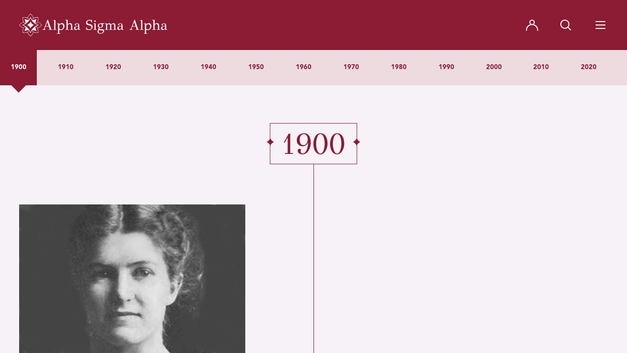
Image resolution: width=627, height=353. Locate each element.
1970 (351, 67)
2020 (589, 67)
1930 (161, 67)
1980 (399, 67)
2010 (541, 67)
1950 (256, 67)
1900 (18, 67)
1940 (208, 67)
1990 (446, 67)
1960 (304, 67)
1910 (66, 67)
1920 (113, 67)
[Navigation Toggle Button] (600, 25)
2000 (494, 67)
